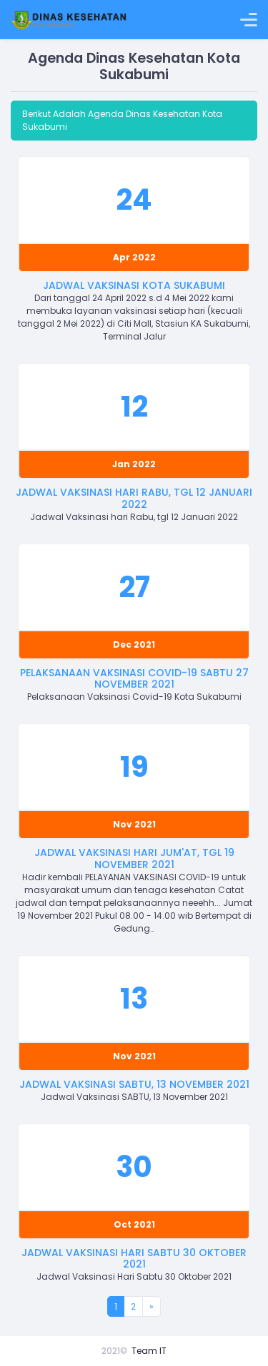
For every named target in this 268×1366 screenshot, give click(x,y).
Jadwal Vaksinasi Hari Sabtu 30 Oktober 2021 (134, 1258)
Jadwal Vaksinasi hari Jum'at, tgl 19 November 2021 (134, 858)
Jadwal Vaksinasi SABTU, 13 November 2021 (134, 1084)
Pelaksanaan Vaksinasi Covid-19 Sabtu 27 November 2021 (134, 679)
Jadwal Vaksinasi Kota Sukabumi (134, 285)
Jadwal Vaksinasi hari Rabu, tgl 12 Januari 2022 (134, 498)
